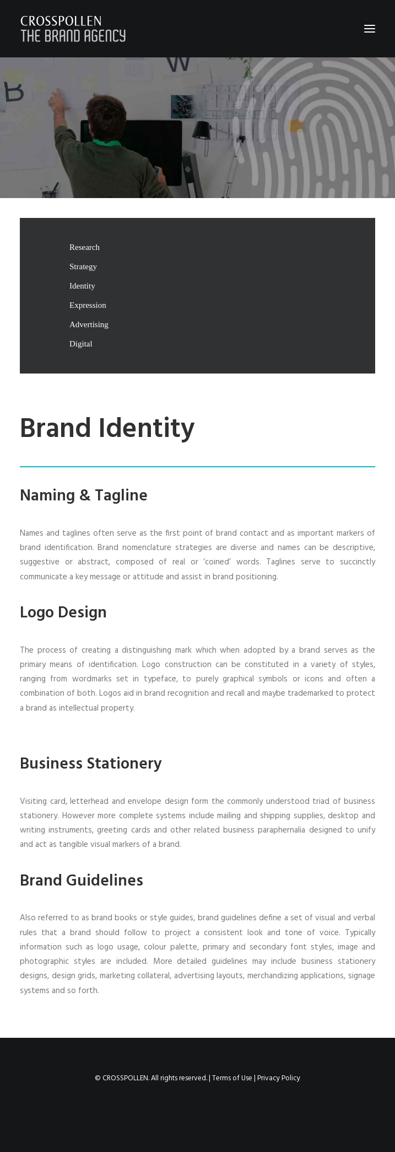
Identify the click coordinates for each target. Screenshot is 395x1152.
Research (84, 247)
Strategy (83, 266)
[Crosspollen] (73, 28)
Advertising (89, 324)
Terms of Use (232, 1078)
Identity (82, 285)
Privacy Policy (278, 1078)
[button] (369, 28)
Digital (81, 343)
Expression (87, 305)
